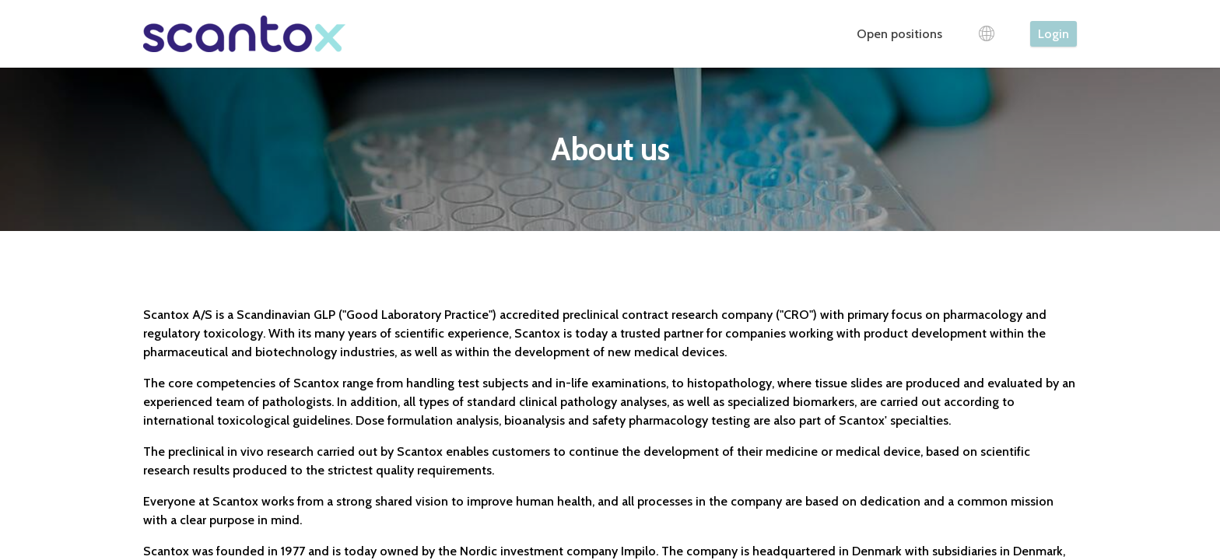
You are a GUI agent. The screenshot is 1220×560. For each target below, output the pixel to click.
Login (1053, 33)
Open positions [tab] (899, 33)
